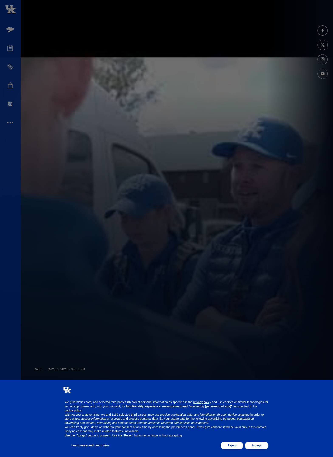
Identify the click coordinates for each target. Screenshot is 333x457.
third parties (139, 414)
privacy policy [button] (202, 402)
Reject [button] (231, 445)
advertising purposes (221, 418)
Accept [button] (257, 445)
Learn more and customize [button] (90, 445)
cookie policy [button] (73, 410)
